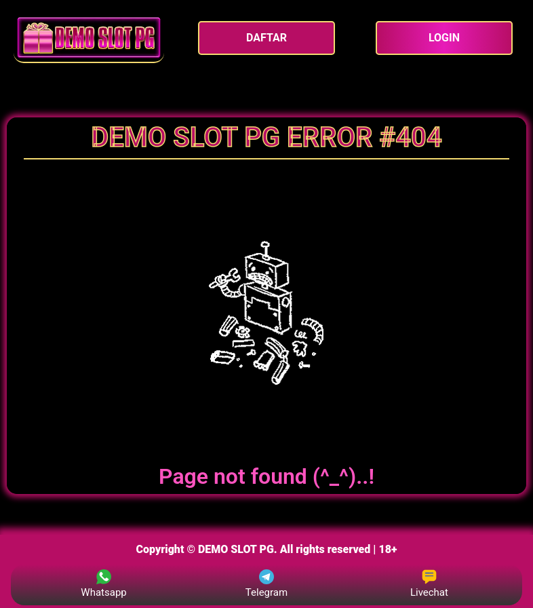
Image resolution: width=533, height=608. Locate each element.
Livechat (429, 583)
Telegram (266, 583)
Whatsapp (103, 583)
